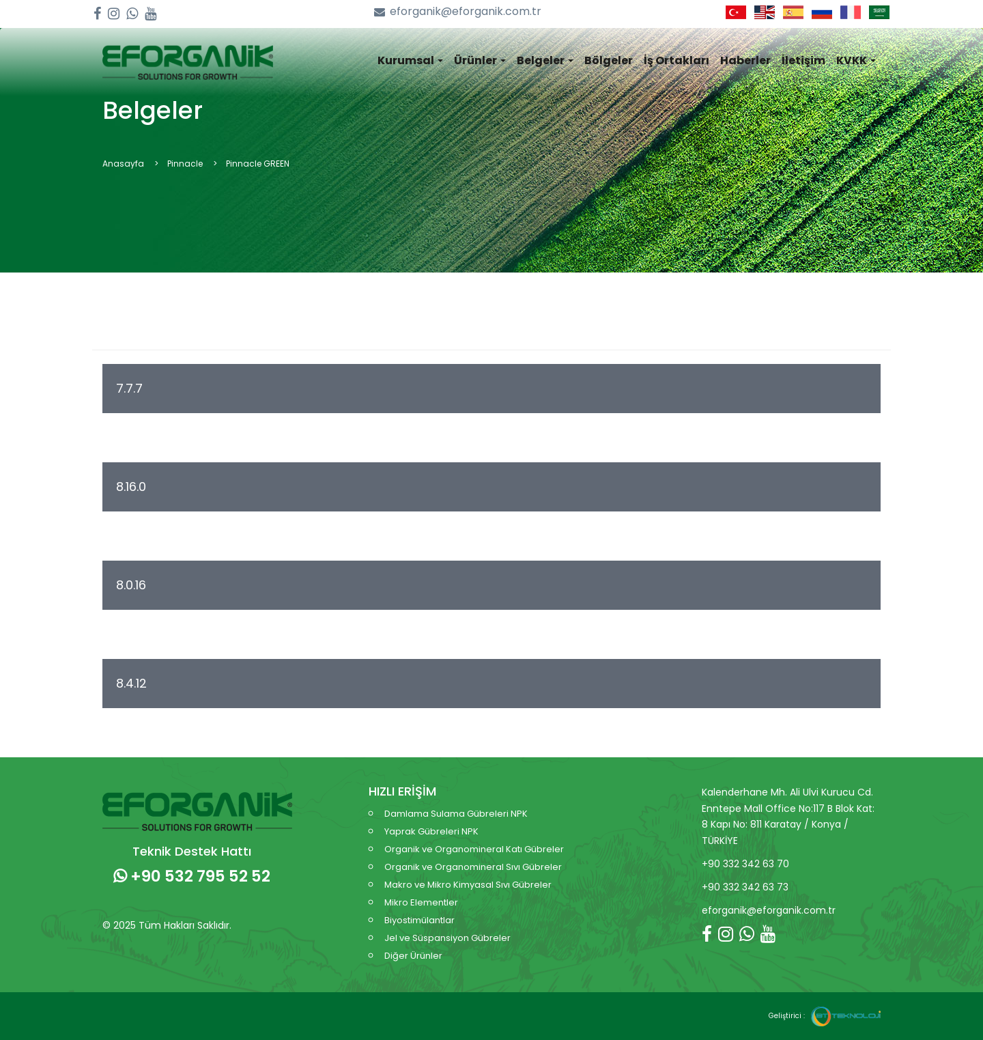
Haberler (745, 60)
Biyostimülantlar (419, 920)
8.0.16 (132, 584)
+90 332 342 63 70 (745, 864)
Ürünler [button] (480, 60)
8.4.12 (133, 683)
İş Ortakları (676, 60)
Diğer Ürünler (413, 955)
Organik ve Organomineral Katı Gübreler (474, 849)
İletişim (803, 60)
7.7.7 (131, 388)
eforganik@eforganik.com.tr (457, 12)
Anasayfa (123, 163)
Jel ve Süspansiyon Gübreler (447, 937)
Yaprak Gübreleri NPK (431, 831)
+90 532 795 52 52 (191, 876)
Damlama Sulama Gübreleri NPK (456, 813)
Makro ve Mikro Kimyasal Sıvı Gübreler (468, 884)
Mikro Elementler (421, 902)
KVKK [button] (856, 60)
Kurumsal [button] (410, 60)
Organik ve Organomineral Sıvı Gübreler (473, 866)
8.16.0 (132, 486)
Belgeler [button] (545, 60)
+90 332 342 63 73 (745, 887)
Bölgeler (608, 60)
